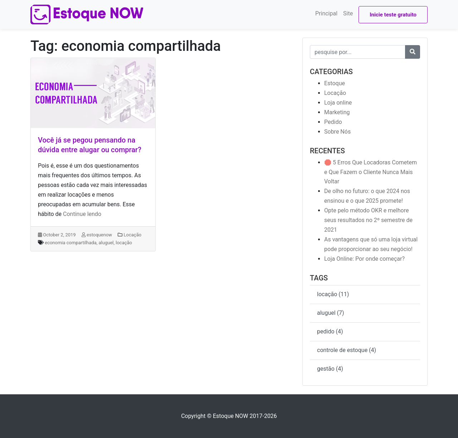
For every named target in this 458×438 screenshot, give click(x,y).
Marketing (337, 112)
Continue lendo (82, 214)
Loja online (338, 102)
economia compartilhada (71, 242)
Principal (326, 13)
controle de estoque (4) (346, 350)
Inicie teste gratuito (393, 14)
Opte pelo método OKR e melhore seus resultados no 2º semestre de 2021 (368, 220)
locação (124, 242)
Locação (133, 234)
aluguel (106, 242)
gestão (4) (330, 368)
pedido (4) (330, 331)
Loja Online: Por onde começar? (364, 258)
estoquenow (97, 234)
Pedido (333, 122)
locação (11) (333, 294)
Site (348, 13)
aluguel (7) (330, 312)
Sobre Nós (337, 131)
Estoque (334, 83)
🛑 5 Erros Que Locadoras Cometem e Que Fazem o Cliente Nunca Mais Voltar (370, 172)
